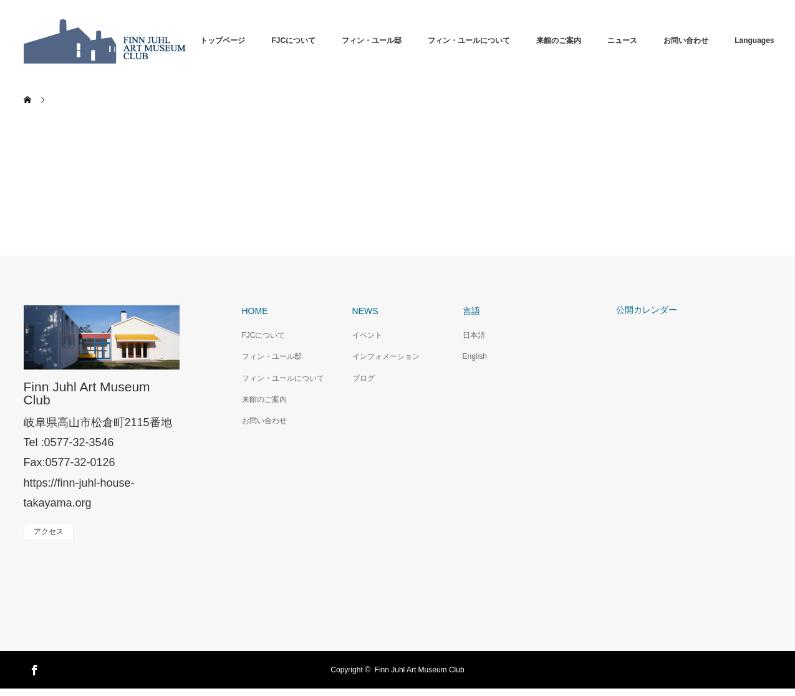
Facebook (33, 668)
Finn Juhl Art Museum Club (87, 393)
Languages (754, 40)
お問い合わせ (685, 40)
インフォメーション (386, 356)
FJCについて (293, 40)
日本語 (474, 335)
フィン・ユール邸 (372, 40)
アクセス (49, 531)
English (475, 356)
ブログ (363, 378)
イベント (367, 335)
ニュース (622, 40)
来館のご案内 (558, 40)
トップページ (222, 40)
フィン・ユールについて (469, 40)
